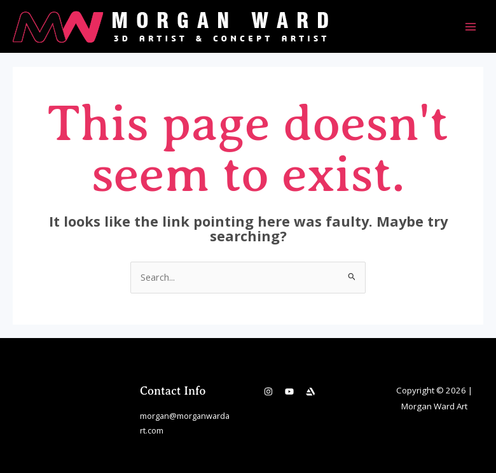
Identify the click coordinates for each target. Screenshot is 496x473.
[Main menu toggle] (470, 26)
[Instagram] (268, 391)
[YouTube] (289, 391)
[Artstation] (310, 391)
